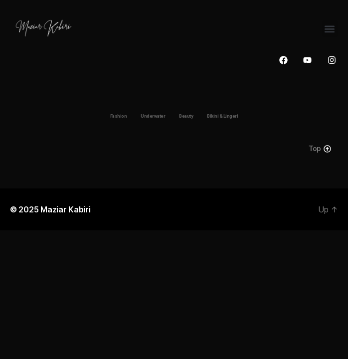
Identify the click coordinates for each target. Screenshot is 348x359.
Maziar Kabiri (65, 209)
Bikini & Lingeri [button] (222, 116)
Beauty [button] (186, 116)
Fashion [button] (118, 116)
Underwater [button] (153, 116)
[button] (330, 28)
